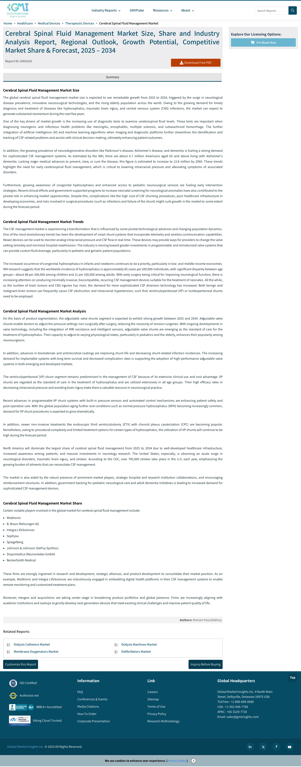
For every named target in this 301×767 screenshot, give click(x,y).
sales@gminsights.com (242, 717)
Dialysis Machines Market (139, 645)
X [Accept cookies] (193, 761)
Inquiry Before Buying (206, 665)
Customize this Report (20, 665)
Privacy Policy (177, 761)
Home (8, 23)
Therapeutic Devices (79, 23)
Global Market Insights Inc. (25, 747)
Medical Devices (49, 23)
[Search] (292, 10)
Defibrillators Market (136, 652)
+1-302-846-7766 (236, 707)
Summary (112, 77)
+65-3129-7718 (236, 712)
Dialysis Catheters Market (32, 645)
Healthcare (25, 23)
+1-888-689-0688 (242, 702)
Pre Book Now (263, 42)
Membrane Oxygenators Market (36, 652)
